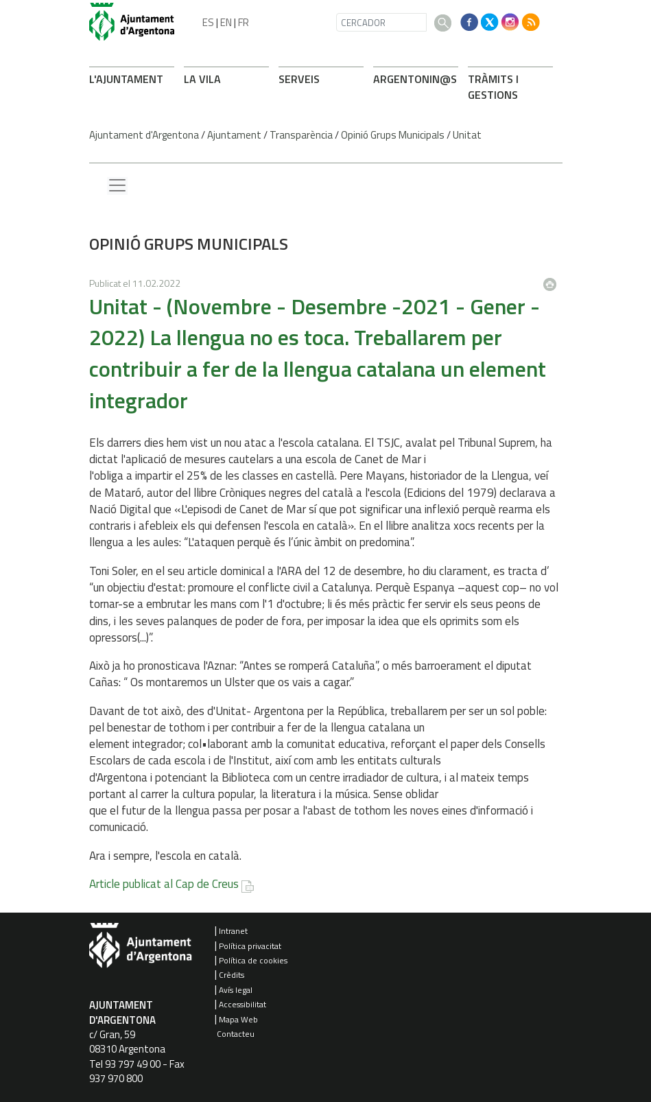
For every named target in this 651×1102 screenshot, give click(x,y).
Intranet (233, 930)
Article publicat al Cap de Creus (164, 884)
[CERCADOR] (381, 22)
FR (243, 22)
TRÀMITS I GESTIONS (493, 87)
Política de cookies (253, 960)
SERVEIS (299, 79)
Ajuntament (234, 135)
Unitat (467, 135)
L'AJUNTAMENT (126, 79)
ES (208, 22)
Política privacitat (250, 945)
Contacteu (236, 1033)
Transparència (301, 135)
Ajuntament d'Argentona (144, 135)
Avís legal (235, 989)
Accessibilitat (242, 1004)
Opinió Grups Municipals (393, 135)
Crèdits (231, 974)
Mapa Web (238, 1019)
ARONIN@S (415, 79)
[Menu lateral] (117, 186)
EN (226, 22)
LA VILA (202, 79)
